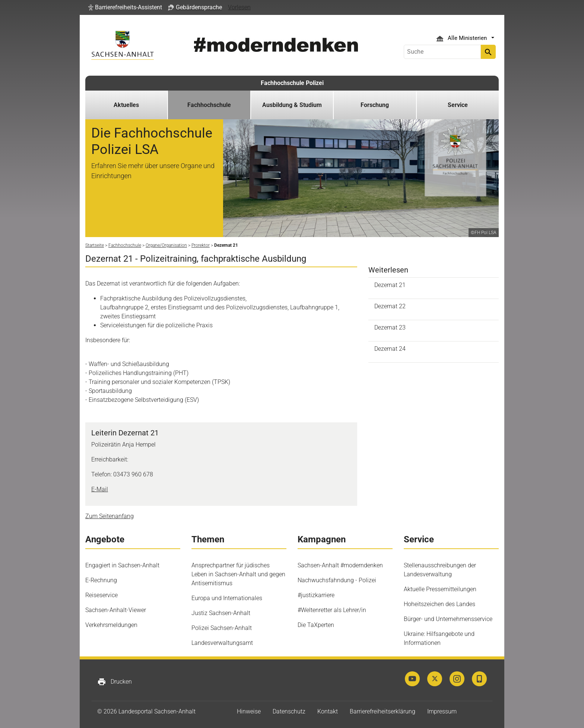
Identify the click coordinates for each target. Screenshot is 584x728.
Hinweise (249, 711)
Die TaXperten (316, 624)
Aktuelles (126, 104)
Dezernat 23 (390, 327)
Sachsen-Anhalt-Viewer (115, 610)
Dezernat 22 (390, 306)
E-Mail (99, 489)
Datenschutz (289, 711)
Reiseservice (101, 595)
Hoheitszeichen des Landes (439, 604)
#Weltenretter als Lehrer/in (332, 610)
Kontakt (327, 711)
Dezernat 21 (390, 285)
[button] (125, 7)
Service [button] (458, 104)
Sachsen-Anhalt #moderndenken (340, 565)
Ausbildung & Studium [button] (292, 104)
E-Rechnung (101, 580)
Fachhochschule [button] (209, 104)
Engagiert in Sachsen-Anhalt (122, 565)
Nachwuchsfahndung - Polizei (337, 580)
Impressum (442, 711)
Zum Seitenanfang (109, 516)
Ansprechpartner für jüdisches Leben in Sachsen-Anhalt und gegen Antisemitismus (238, 574)
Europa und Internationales (226, 598)
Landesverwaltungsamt (222, 642)
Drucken (114, 681)
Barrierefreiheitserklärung (382, 711)
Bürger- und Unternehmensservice (448, 619)
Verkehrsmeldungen (111, 624)
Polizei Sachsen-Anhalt (221, 627)
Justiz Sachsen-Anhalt (220, 613)
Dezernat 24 (390, 348)
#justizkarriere (316, 595)
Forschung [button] (375, 104)
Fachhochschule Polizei (292, 82)
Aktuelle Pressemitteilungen (440, 589)
